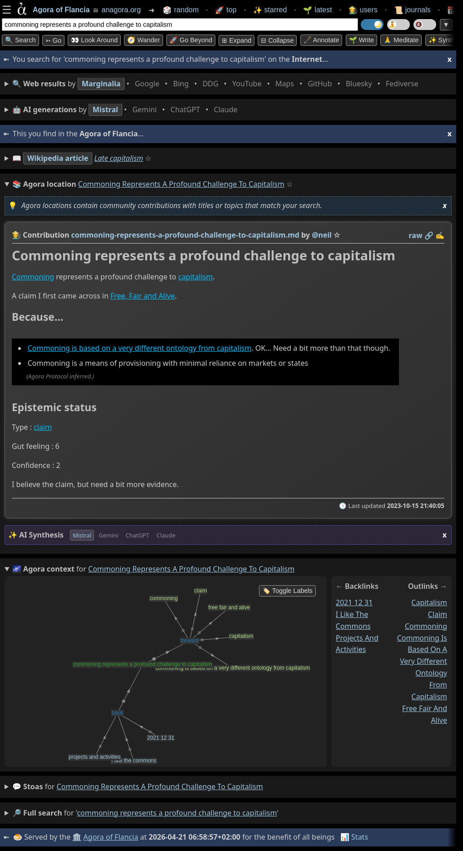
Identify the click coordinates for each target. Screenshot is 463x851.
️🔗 (428, 235)
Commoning (33, 277)
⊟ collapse (277, 40)
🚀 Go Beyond (190, 40)
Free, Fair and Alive (142, 296)
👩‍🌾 (16, 235)
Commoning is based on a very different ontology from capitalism (140, 348)
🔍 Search (20, 40)
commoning (426, 626)
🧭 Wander (143, 40)
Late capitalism (119, 158)
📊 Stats (354, 837)
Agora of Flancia (111, 837)
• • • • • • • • (217, 84)
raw (416, 235)
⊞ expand (236, 40)
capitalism (195, 277)
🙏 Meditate (400, 40)
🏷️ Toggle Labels (287, 590)
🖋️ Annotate (321, 40)
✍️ (439, 235)
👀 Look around (94, 40)
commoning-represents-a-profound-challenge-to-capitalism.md (185, 235)
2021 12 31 (354, 602)
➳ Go (53, 40)
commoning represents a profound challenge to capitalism (160, 786)
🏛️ (76, 837)
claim (43, 428)
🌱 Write (361, 40)
